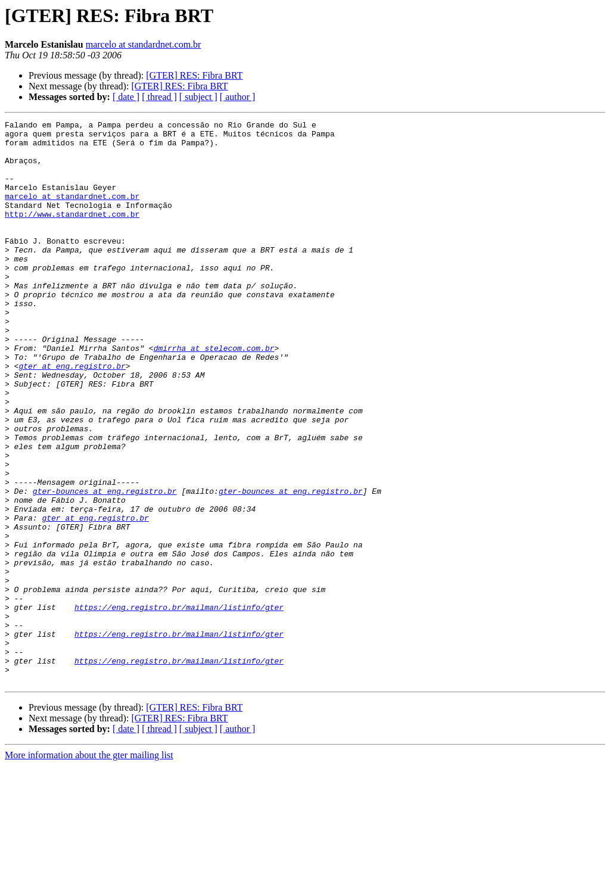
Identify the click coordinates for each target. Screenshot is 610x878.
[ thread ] (159, 97)
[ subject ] (198, 97)
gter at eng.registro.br (71, 415)
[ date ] (126, 97)
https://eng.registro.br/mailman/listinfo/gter (179, 705)
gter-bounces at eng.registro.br (105, 566)
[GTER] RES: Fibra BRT (194, 75)
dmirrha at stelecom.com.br (214, 394)
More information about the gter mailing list (89, 868)
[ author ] (238, 97)
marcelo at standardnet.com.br (143, 44)
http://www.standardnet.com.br (72, 233)
